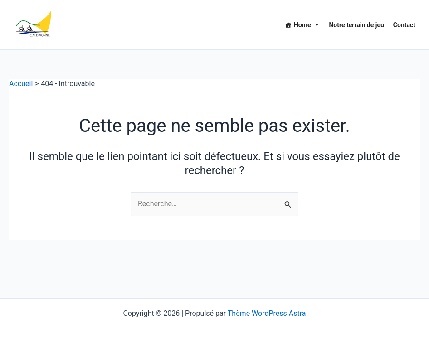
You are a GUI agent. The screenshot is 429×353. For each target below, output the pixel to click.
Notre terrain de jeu (356, 25)
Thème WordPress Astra (267, 313)
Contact (404, 25)
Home (307, 25)
